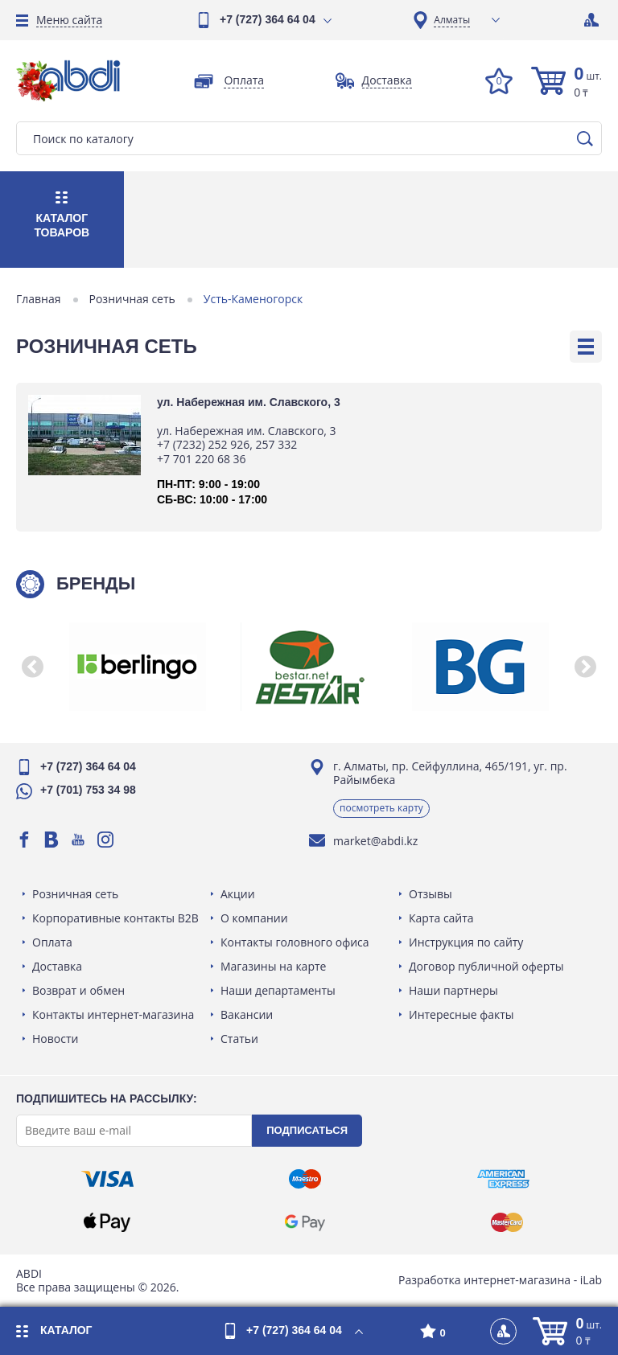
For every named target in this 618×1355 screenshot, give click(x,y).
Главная (38, 299)
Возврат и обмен (78, 990)
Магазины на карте (273, 966)
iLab (591, 1279)
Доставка (57, 966)
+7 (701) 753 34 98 (88, 789)
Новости (55, 1038)
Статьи (239, 1038)
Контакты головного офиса (294, 942)
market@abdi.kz (375, 840)
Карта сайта (441, 918)
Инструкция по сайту (466, 942)
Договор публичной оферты (486, 966)
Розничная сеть (132, 299)
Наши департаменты (278, 990)
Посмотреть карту (381, 808)
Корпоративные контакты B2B (115, 918)
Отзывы (430, 893)
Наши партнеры (453, 990)
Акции (237, 893)
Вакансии (246, 1014)
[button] (32, 667)
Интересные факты (461, 1014)
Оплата (52, 942)
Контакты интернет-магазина (113, 1014)
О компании (254, 918)
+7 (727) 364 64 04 (267, 19)
